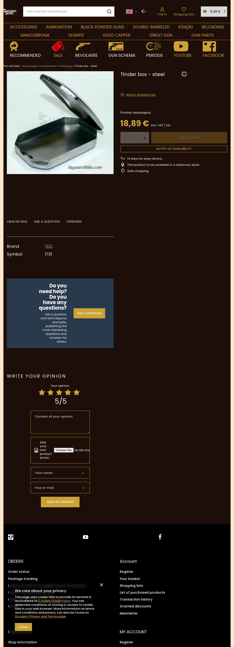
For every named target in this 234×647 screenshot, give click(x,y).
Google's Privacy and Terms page (40, 616)
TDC (49, 246)
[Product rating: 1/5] (42, 392)
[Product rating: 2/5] (50, 392)
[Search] (109, 11)
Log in (162, 14)
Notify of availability (174, 149)
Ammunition (59, 27)
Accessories (23, 27)
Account (128, 561)
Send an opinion (60, 502)
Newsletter (129, 613)
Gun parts (202, 35)
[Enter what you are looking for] (68, 11)
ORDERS (16, 561)
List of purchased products (142, 592)
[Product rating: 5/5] (76, 392)
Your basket (130, 578)
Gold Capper (116, 35)
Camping (66, 66)
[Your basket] (214, 11)
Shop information (22, 642)
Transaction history (136, 599)
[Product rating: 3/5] (59, 392)
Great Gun (161, 35)
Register (126, 572)
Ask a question (89, 313)
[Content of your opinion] (60, 422)
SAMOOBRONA (34, 35)
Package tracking (22, 578)
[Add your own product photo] (85, 450)
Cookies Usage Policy (54, 601)
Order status (18, 572)
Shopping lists (183, 14)
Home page (29, 66)
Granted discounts (135, 606)
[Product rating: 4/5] (68, 392)
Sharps (76, 35)
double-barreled (151, 27)
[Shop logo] (9, 11)
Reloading (213, 27)
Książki (185, 27)
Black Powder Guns (102, 27)
